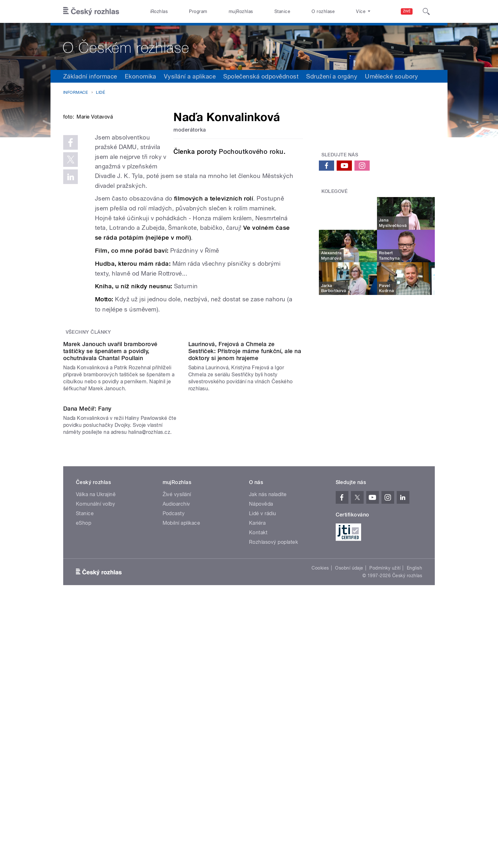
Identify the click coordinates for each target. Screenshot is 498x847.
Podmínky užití (384, 764)
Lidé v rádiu (262, 710)
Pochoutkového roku (251, 151)
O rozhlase (323, 11)
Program (198, 11)
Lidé (100, 92)
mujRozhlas (241, 11)
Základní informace (90, 76)
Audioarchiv (176, 700)
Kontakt (258, 729)
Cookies (320, 764)
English (414, 764)
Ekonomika (140, 76)
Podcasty (174, 710)
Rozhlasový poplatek (273, 738)
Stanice (282, 11)
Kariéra (257, 719)
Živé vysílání (177, 690)
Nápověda (261, 700)
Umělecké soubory (391, 76)
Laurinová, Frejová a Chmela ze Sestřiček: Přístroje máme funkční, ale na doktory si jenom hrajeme (244, 482)
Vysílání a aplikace (190, 76)
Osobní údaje (349, 764)
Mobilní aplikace (181, 719)
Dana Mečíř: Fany (87, 605)
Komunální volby (95, 700)
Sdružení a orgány (331, 76)
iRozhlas (159, 11)
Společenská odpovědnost (261, 76)
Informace (75, 92)
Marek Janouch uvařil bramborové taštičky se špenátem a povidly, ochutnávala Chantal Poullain (110, 482)
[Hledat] (426, 11)
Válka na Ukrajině (96, 690)
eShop (83, 719)
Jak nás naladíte (268, 690)
